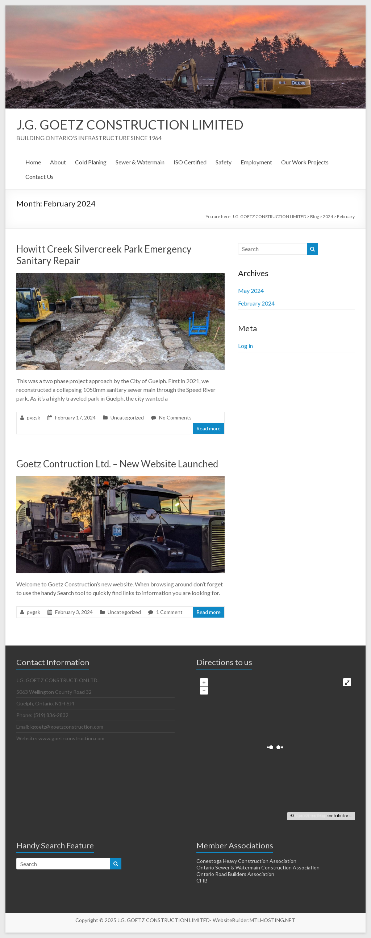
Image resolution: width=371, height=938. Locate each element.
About (58, 162)
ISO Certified (190, 162)
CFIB (202, 880)
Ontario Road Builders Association (235, 874)
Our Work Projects (305, 162)
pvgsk (33, 417)
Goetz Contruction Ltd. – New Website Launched (117, 464)
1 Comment (169, 612)
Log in (245, 345)
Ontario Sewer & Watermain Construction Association (258, 867)
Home (33, 162)
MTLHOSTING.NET (272, 920)
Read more (208, 428)
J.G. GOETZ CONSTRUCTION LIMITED (129, 124)
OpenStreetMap (310, 815)
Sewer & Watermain (140, 162)
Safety (224, 162)
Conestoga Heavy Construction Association (246, 861)
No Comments (175, 417)
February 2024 (256, 303)
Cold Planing (91, 162)
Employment (256, 162)
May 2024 (251, 290)
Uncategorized (127, 417)
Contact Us (39, 176)
